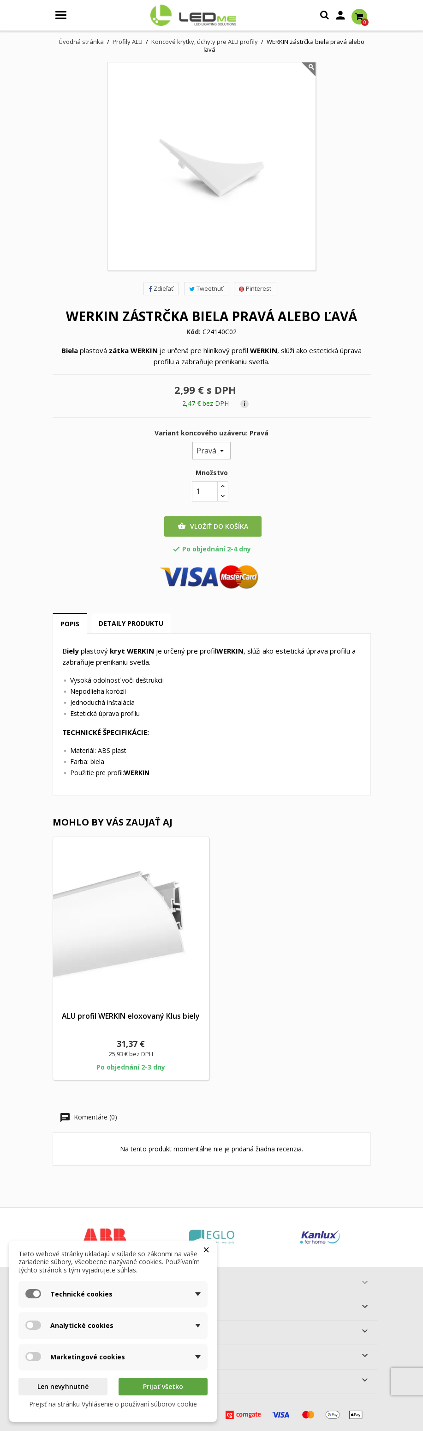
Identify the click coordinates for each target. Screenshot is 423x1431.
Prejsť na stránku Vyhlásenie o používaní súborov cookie (113, 1404)
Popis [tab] (69, 623)
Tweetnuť (206, 288)
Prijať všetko (163, 1386)
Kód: (193, 332)
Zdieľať (161, 288)
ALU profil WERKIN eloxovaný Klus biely (131, 1016)
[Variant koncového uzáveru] (211, 450)
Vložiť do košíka (213, 526)
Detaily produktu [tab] (131, 623)
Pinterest (255, 288)
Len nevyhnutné (63, 1386)
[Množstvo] (205, 491)
